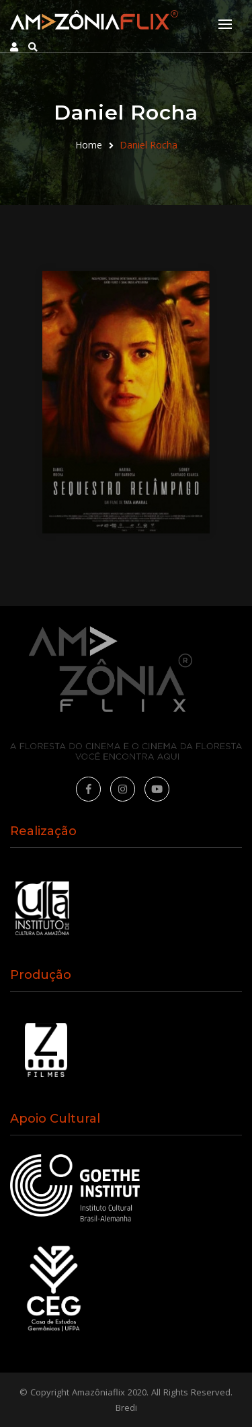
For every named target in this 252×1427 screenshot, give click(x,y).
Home (88, 144)
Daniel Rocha (148, 144)
